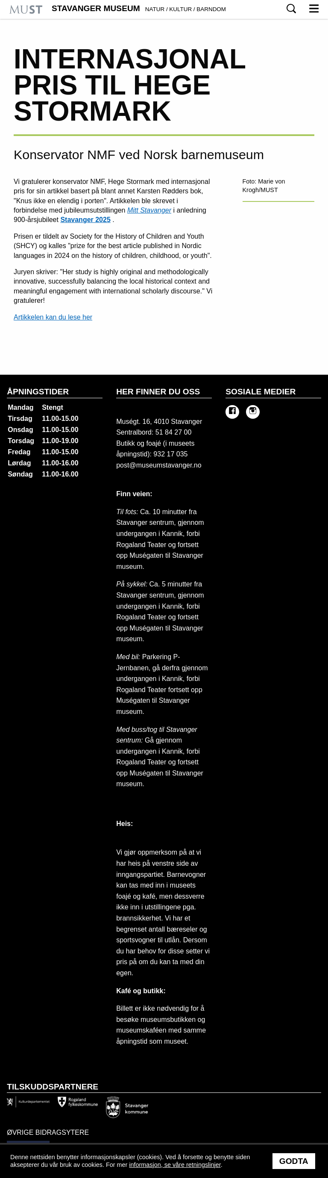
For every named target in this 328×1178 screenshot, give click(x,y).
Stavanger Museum (139, 8)
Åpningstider (38, 391)
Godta (293, 1161)
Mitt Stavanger (149, 210)
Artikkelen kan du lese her (53, 317)
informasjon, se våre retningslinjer (174, 1164)
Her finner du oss (158, 391)
